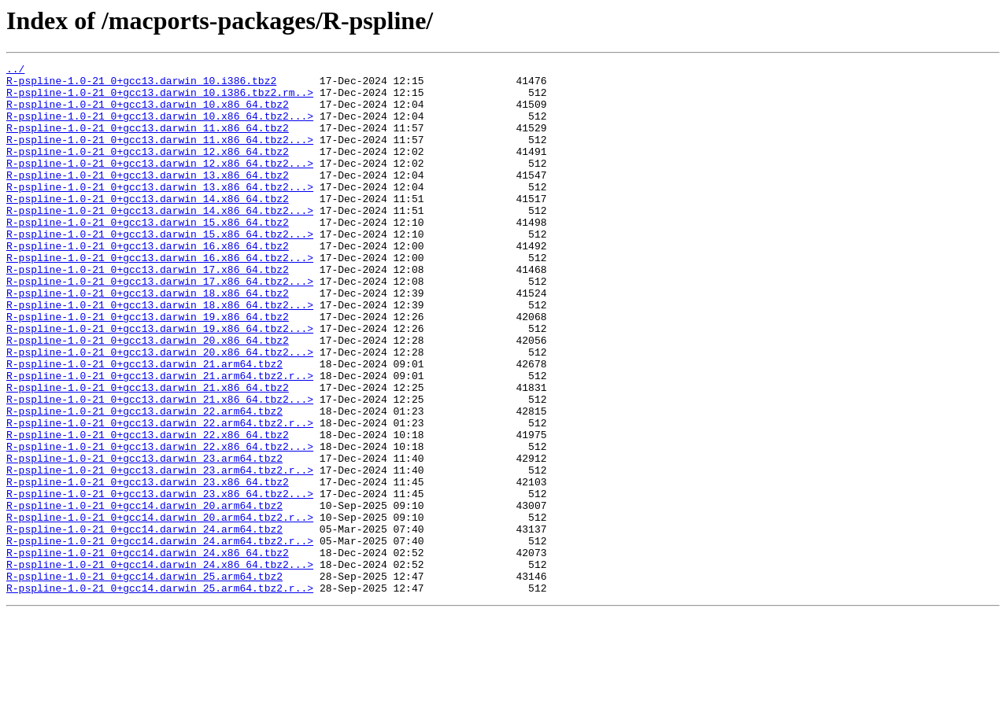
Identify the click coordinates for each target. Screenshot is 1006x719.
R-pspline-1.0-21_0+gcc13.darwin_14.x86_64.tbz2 (147, 226)
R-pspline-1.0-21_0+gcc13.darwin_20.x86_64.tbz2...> (159, 411)
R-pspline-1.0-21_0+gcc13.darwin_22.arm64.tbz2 (144, 481)
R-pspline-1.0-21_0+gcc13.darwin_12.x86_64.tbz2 (147, 170)
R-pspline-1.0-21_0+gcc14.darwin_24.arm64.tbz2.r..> (159, 637)
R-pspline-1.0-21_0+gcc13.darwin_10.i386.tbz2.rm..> (159, 99)
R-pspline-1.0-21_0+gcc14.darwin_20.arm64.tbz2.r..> (159, 609)
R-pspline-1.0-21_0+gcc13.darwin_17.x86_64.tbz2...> (159, 326)
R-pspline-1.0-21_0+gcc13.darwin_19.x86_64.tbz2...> (159, 382)
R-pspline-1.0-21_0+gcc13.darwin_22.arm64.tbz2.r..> (159, 496)
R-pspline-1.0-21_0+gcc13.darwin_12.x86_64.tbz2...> (159, 184)
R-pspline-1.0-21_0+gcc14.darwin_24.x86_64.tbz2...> (159, 665)
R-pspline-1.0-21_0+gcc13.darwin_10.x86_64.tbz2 (147, 113)
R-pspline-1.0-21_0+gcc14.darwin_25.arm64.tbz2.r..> (159, 694)
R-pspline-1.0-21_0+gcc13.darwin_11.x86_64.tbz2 (147, 142)
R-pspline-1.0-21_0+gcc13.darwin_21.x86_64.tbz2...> (159, 467)
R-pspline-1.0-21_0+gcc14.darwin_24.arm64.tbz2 (144, 623)
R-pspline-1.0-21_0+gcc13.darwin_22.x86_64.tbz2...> (159, 524)
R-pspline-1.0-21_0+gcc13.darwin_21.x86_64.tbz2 (147, 453)
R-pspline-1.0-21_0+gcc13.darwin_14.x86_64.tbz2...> (159, 241)
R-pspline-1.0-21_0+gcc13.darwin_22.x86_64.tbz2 (147, 510)
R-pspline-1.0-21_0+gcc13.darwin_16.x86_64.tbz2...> (159, 297)
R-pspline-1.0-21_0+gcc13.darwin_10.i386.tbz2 (141, 85)
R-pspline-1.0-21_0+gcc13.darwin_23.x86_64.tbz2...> (159, 580)
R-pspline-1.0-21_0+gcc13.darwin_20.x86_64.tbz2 (147, 396)
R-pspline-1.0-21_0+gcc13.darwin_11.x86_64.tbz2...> (159, 156)
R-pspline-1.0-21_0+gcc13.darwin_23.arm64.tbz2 (144, 538)
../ (15, 71)
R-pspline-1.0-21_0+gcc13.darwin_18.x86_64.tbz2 (147, 340)
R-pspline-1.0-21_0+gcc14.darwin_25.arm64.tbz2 (144, 680)
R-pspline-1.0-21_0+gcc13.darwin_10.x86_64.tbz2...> (159, 127)
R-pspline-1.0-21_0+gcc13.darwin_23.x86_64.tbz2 (147, 566)
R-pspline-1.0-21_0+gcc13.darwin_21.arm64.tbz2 (144, 425)
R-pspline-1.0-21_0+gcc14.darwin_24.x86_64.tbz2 (147, 651)
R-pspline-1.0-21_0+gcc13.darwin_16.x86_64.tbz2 (147, 283)
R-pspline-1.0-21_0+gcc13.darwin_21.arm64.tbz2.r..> (159, 439)
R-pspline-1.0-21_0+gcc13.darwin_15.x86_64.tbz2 (147, 255)
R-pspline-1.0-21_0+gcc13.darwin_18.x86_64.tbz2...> (159, 354)
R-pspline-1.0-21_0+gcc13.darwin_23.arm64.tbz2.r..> (159, 552)
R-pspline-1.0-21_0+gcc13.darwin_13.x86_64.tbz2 (147, 198)
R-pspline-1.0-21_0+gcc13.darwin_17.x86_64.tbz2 (147, 311)
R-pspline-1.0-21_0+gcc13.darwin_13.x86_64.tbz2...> (159, 212)
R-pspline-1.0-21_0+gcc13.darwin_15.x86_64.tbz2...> (159, 269)
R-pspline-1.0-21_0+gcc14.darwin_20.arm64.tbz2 (144, 595)
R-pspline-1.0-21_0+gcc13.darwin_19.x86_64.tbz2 (147, 368)
